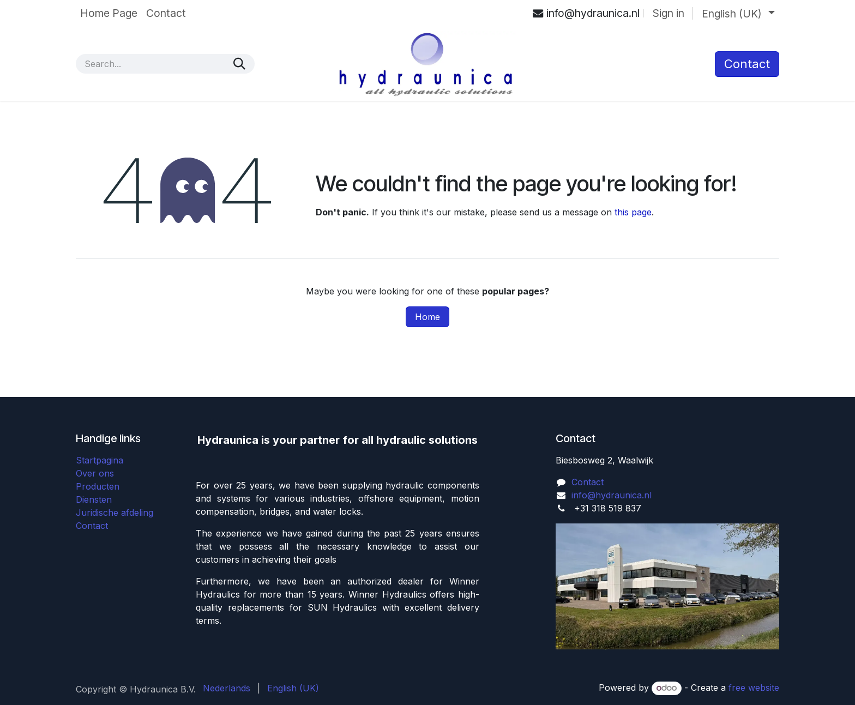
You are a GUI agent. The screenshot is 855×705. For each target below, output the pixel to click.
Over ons (95, 473)
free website (753, 687)
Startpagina (99, 460)
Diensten (94, 499)
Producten (97, 486)
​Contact (747, 64)
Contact (92, 525)
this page (633, 212)
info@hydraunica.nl (611, 495)
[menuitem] (109, 13)
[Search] (239, 64)
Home (427, 316)
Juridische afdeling (114, 512)
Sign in (668, 13)
